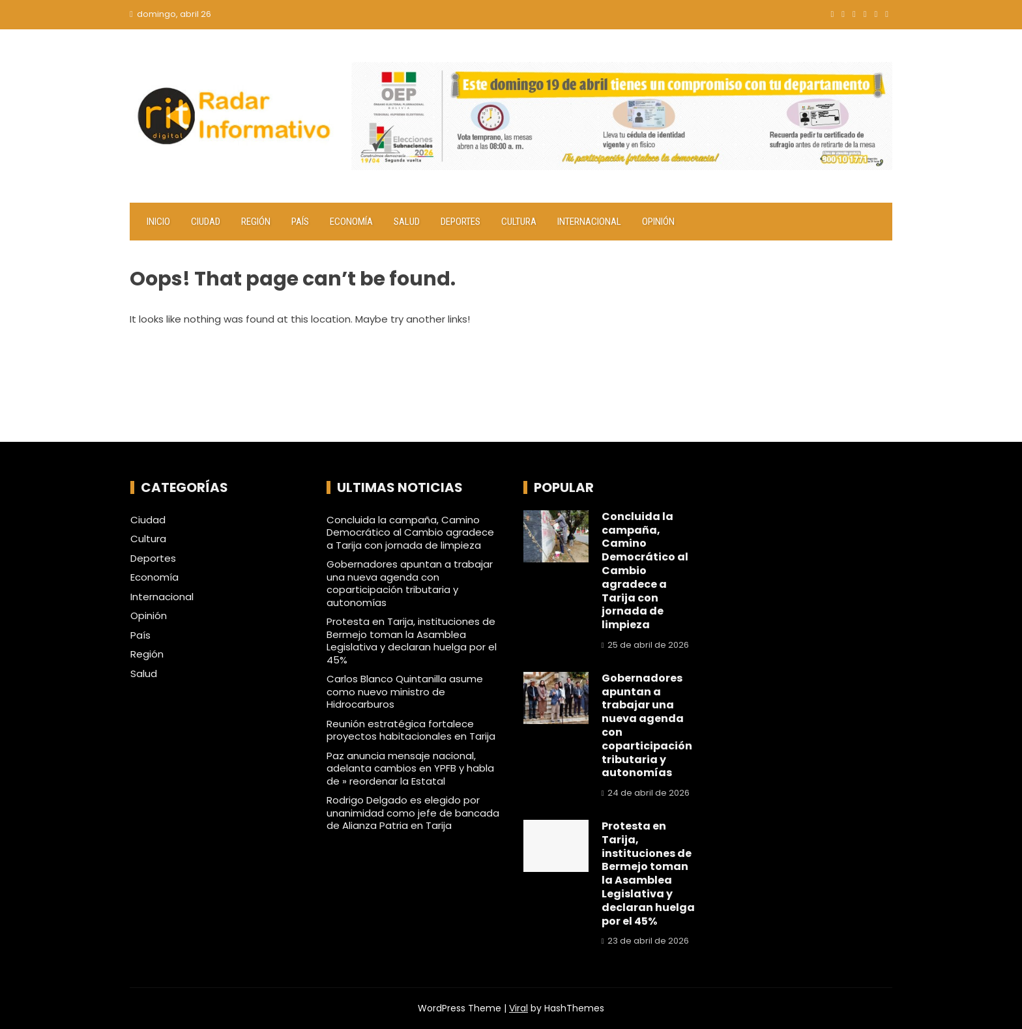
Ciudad (205, 221)
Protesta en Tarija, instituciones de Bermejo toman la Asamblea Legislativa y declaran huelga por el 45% (412, 641)
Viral (518, 1008)
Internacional (589, 221)
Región (255, 221)
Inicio (158, 221)
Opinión (658, 221)
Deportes (460, 221)
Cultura (518, 221)
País (300, 221)
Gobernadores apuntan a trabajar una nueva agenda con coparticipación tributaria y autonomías (410, 583)
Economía (351, 221)
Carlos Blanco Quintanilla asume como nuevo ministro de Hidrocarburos (405, 691)
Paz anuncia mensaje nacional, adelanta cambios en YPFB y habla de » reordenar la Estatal (410, 768)
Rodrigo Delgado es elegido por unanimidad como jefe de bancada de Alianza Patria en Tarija (413, 812)
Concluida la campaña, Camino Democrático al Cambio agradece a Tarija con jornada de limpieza (410, 532)
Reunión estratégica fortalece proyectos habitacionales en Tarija (411, 730)
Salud (407, 221)
